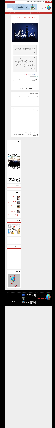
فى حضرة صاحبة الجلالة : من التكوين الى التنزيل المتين (11, 202)
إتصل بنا (12, 301)
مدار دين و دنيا (42, 15)
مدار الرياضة (26, 13)
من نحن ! (12, 295)
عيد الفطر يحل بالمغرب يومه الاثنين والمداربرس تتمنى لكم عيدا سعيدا (24, 18)
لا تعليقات (19, 21)
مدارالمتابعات (37, 13)
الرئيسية (48, 13)
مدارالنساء (14, 13)
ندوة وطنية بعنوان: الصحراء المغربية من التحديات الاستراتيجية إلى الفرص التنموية (29, 302)
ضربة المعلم (13, 196)
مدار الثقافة (32, 13)
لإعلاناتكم (12, 299)
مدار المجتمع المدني (20, 13)
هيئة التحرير (12, 297)
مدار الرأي (9, 13)
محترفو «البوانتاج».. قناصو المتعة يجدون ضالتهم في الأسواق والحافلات (29, 299)
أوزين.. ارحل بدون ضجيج (11, 205)
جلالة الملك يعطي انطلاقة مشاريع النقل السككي (34, 1)
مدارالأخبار (43, 13)
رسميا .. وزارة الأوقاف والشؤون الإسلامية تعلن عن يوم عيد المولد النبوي (29, 295)
